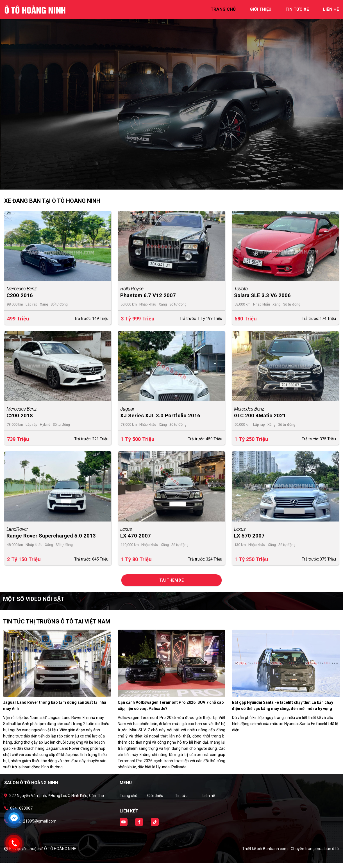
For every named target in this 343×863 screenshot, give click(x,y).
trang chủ (223, 9)
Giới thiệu (155, 795)
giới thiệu (260, 9)
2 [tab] (174, 181)
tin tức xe (297, 9)
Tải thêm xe (171, 580)
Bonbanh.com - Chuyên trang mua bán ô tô (301, 848)
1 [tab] (169, 181)
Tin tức (181, 795)
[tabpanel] (171, 95)
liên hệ (331, 9)
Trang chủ (128, 795)
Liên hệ (209, 795)
